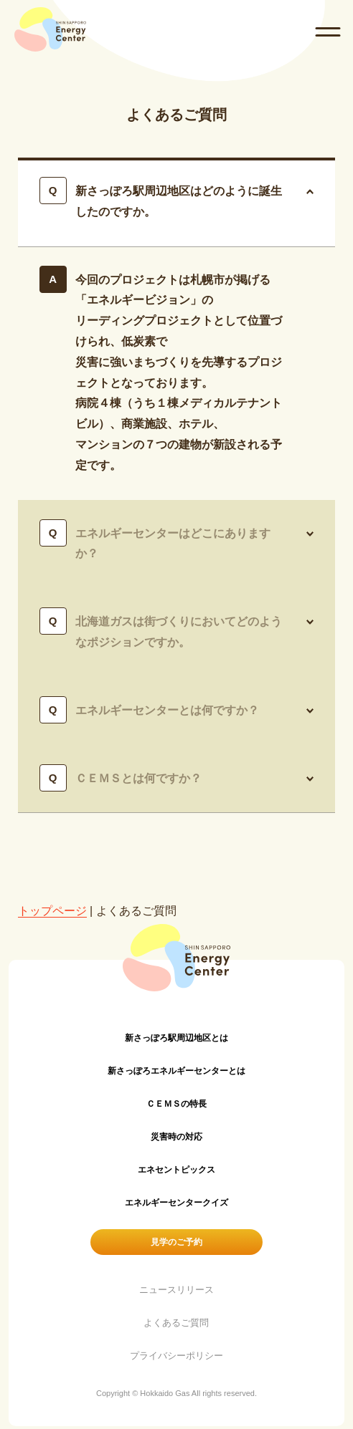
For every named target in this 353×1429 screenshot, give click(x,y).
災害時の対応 (176, 1137)
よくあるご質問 (176, 1322)
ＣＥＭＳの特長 (176, 1104)
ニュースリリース (176, 1289)
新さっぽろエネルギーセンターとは (176, 1071)
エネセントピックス (176, 1170)
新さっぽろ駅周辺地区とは (176, 1038)
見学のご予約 (176, 1242)
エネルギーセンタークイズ (176, 1203)
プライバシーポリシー (176, 1355)
